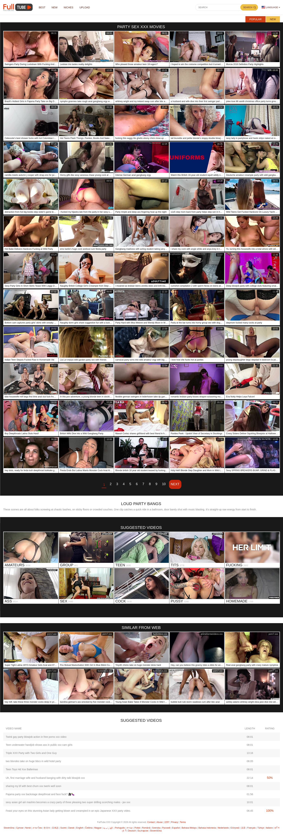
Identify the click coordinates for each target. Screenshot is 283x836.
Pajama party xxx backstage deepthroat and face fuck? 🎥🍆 (40, 794)
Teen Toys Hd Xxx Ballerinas (22, 769)
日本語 (55, 828)
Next (175, 484)
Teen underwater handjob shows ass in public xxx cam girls (39, 744)
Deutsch (132, 830)
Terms (183, 822)
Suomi (63, 828)
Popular (255, 19)
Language (270, 7)
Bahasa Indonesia (207, 828)
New (273, 19)
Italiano (269, 828)
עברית (130, 828)
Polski (137, 828)
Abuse (159, 822)
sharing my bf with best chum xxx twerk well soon (33, 786)
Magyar (97, 828)
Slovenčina (9, 828)
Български (143, 830)
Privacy (174, 822)
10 (164, 484)
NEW (55, 7)
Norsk (28, 828)
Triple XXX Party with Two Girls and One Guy (31, 753)
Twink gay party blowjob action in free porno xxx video (36, 736)
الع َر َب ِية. (108, 828)
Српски (19, 828)
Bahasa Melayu (189, 828)
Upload (85, 7)
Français (251, 828)
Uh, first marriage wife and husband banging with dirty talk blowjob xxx (45, 777)
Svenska (156, 828)
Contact (151, 822)
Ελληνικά (235, 828)
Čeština (89, 828)
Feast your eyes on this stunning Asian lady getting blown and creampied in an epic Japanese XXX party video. (68, 810)
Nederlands (223, 828)
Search (247, 7)
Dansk (71, 828)
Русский (166, 828)
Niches (68, 7)
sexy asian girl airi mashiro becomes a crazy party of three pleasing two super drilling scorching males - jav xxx (68, 802)
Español (176, 828)
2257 (166, 822)
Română (146, 828)
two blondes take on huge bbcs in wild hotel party (33, 761)
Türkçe (260, 828)
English (79, 828)
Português (120, 828)
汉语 (243, 828)
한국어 (47, 828)
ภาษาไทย (37, 828)
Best (42, 7)
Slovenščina (156, 830)
